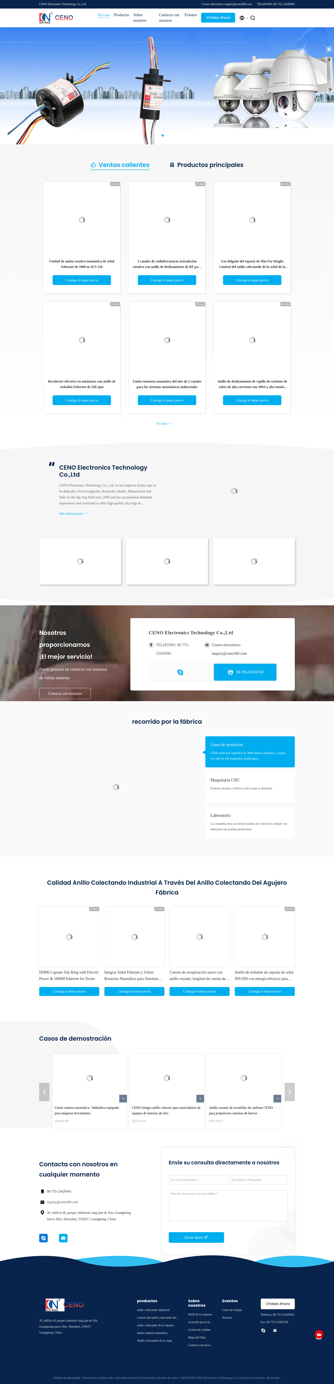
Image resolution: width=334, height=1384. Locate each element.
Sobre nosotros (139, 18)
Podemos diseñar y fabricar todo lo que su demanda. (241, 788)
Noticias (227, 1317)
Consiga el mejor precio (81, 280)
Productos (121, 15)
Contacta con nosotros (169, 18)
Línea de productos (226, 744)
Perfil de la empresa (200, 1314)
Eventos (190, 15)
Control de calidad (199, 1329)
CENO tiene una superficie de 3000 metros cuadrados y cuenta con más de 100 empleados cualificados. (247, 755)
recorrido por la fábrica (200, 1323)
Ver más (164, 423)
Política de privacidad (67, 1378)
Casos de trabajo (232, 1310)
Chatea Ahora (218, 17)
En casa (103, 15)
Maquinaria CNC (225, 780)
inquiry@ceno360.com (62, 1202)
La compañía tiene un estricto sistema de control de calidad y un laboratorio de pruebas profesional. (248, 826)
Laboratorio (220, 815)
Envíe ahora (196, 1237)
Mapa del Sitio (197, 1337)
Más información (73, 513)
